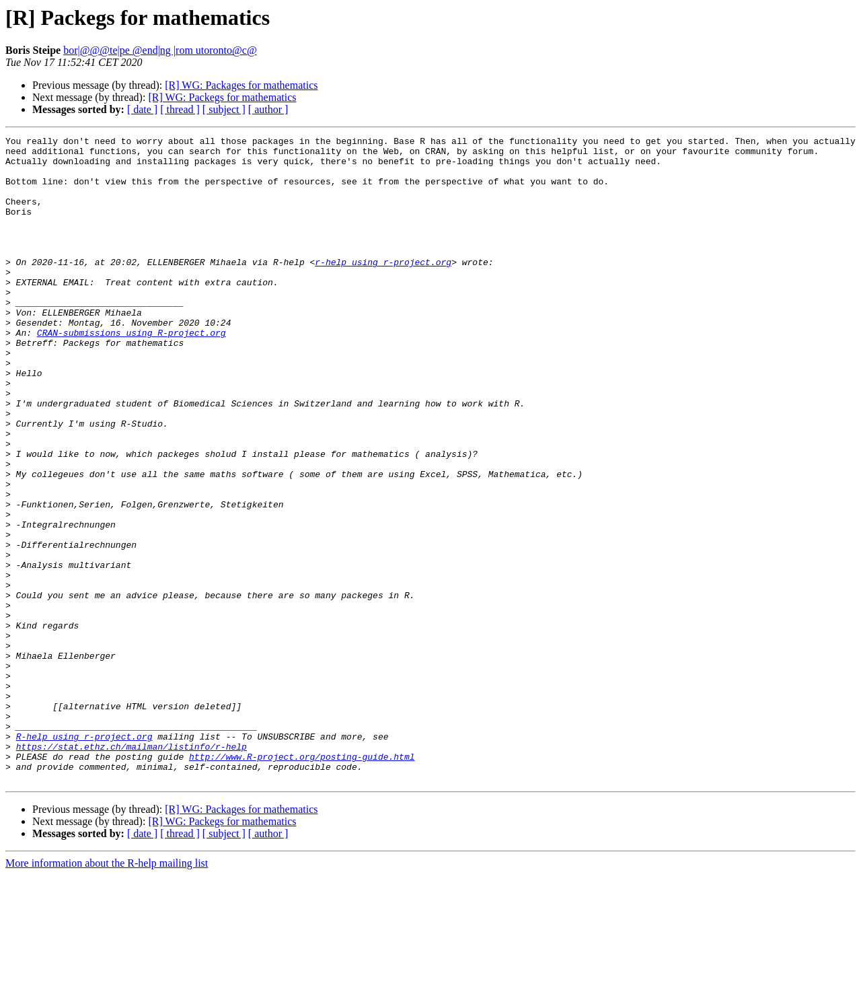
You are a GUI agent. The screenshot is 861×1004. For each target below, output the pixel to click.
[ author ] (268, 109)
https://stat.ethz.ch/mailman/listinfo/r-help (131, 869)
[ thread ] (180, 109)
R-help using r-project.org (84, 857)
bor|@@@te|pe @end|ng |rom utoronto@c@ (159, 50)
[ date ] (142, 109)
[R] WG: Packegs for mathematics (222, 97)
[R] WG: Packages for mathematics (241, 85)
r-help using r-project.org (383, 288)
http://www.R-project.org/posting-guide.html (301, 881)
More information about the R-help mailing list (106, 992)
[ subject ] (224, 109)
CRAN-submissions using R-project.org (131, 373)
